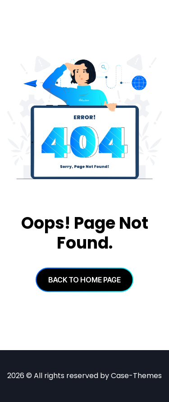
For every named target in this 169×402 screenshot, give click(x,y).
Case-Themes (136, 375)
